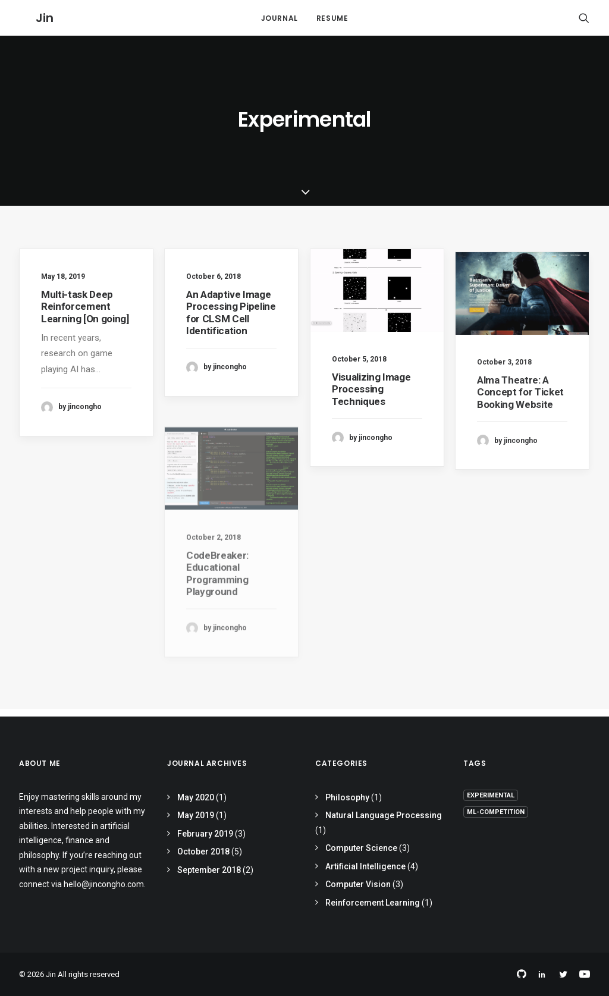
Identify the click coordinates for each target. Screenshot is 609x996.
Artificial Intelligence (365, 866)
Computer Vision (358, 884)
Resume (332, 22)
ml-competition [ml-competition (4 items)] (496, 812)
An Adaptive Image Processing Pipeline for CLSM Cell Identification (231, 321)
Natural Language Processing (383, 815)
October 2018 (203, 851)
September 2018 (209, 870)
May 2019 (195, 815)
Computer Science (361, 848)
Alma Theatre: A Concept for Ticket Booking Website (520, 426)
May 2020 (195, 797)
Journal (279, 22)
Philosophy (347, 797)
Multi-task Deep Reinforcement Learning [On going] (85, 315)
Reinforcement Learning (372, 902)
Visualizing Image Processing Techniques (371, 402)
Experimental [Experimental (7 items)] (490, 795)
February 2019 (205, 833)
